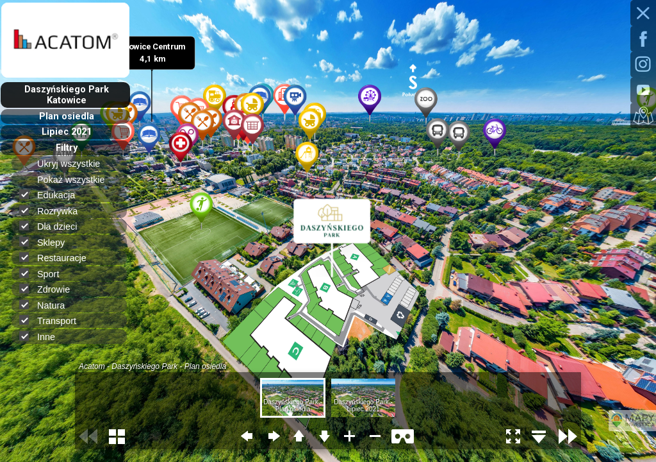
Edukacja (52, 194)
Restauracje (58, 257)
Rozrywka (53, 210)
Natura (47, 305)
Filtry (67, 147)
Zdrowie (50, 289)
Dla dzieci (53, 226)
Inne (42, 336)
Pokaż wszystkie (76, 180)
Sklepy (47, 242)
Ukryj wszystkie (74, 163)
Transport (53, 320)
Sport (44, 273)
